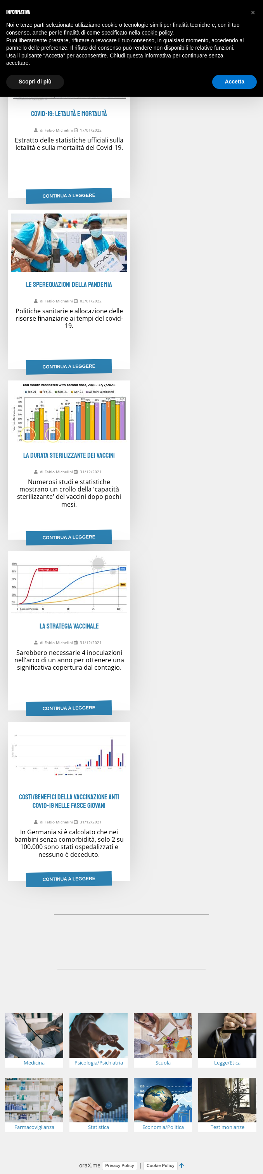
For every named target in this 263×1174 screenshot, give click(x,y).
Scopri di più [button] (35, 81)
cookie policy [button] (157, 33)
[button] (253, 12)
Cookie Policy (161, 1165)
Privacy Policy (119, 1165)
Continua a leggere (69, 196)
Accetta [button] (234, 81)
